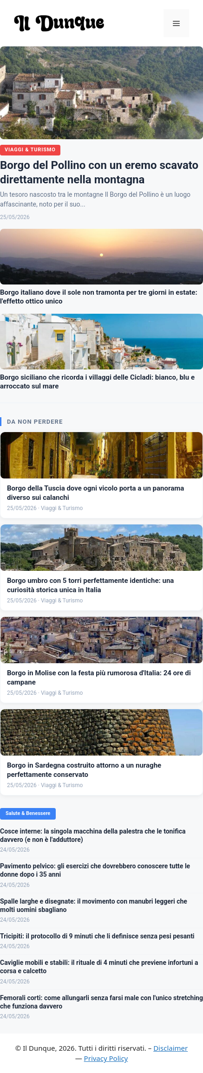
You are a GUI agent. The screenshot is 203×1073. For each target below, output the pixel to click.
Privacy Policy (106, 1058)
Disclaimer (170, 1048)
